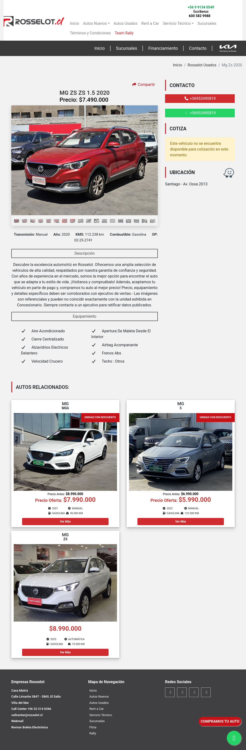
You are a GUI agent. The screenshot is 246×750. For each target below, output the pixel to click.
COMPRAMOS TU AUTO (220, 721)
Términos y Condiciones (90, 33)
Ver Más (65, 521)
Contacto (198, 48)
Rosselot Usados (202, 65)
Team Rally (124, 33)
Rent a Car (150, 23)
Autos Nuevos (95, 23)
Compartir (143, 84)
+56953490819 (200, 98)
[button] (22, 160)
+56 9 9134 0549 (201, 9)
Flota (92, 727)
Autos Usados (125, 23)
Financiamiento (163, 48)
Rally (92, 733)
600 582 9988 (199, 16)
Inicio (74, 23)
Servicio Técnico (177, 23)
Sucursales (206, 23)
